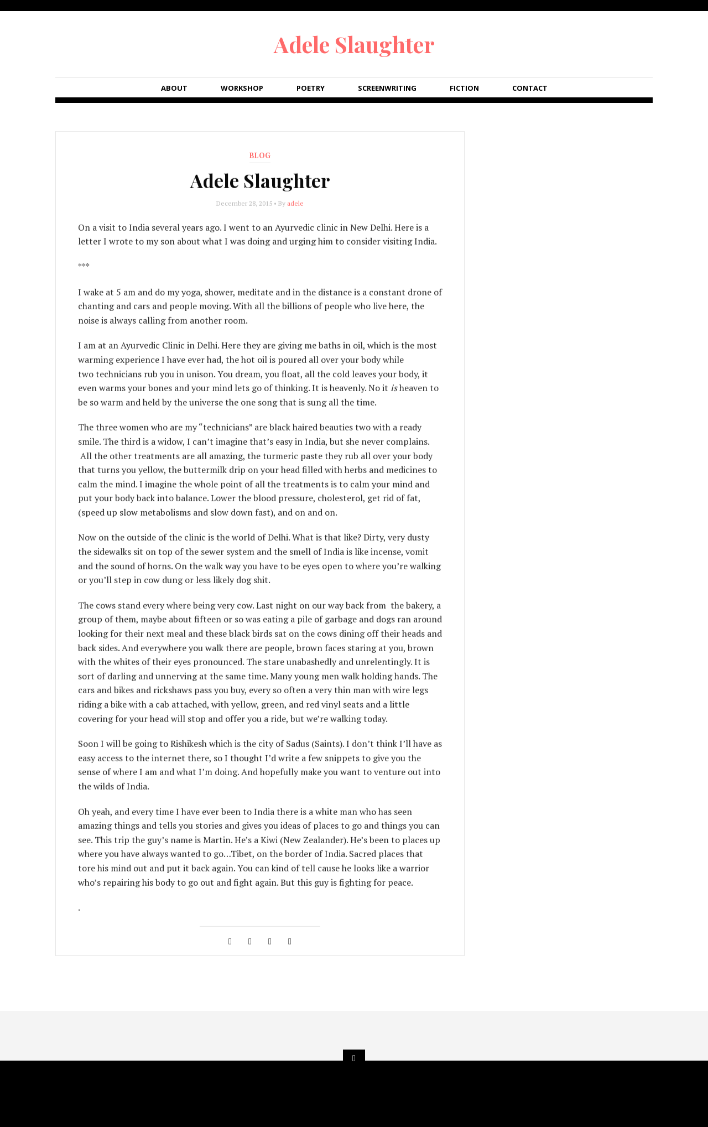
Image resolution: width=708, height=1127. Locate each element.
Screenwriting (387, 88)
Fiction (464, 88)
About (174, 88)
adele (295, 204)
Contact (530, 88)
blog (259, 156)
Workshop (242, 88)
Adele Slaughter (354, 44)
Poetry (310, 88)
